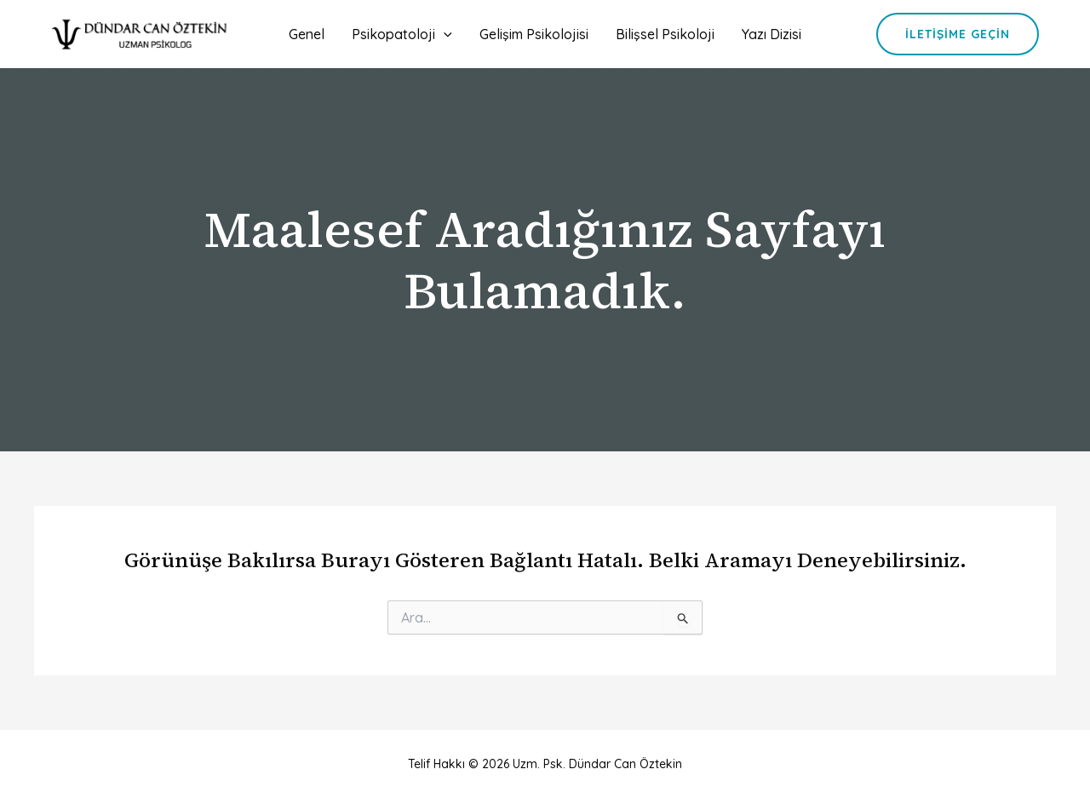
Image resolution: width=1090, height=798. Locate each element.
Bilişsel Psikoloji (665, 34)
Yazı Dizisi (771, 34)
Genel (306, 34)
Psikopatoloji (402, 34)
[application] (443, 34)
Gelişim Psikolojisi (533, 34)
